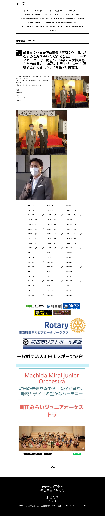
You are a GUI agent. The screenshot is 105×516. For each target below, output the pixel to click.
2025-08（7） (71, 215)
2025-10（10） (33, 215)
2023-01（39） (33, 267)
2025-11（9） (71, 210)
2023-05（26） (71, 257)
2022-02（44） (71, 281)
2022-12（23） (52, 267)
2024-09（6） (52, 234)
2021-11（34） (71, 285)
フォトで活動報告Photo (58, 11)
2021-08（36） (71, 290)
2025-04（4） (33, 224)
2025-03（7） (52, 224)
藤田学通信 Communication (66, 22)
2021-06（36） (52, 295)
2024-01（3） (33, 248)
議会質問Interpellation (29, 18)
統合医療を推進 (77, 26)
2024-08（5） (71, 234)
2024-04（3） (33, 243)
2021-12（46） (52, 285)
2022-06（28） (52, 276)
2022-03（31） (52, 281)
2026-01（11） (33, 210)
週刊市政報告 (51, 26)
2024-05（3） (71, 238)
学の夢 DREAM (34, 22)
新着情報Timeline (41, 11)
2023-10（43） (33, 252)
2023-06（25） (52, 257)
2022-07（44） (33, 276)
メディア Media (64, 26)
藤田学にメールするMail (34, 15)
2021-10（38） (33, 290)
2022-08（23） (71, 271)
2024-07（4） (33, 238)
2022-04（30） (33, 281)
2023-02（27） (71, 262)
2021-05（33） (71, 295)
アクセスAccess (75, 11)
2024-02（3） (71, 243)
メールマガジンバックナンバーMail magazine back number (62, 18)
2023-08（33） (71, 252)
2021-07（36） (33, 295)
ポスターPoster (48, 22)
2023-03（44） (52, 262)
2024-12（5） (52, 229)
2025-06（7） (52, 219)
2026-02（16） (71, 205)
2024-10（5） (33, 234)
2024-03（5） (52, 243)
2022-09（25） (52, 271)
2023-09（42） (52, 252)
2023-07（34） (33, 257)
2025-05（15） (71, 219)
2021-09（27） (52, 290)
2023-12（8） (52, 248)
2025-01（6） (33, 229)
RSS (85, 506)
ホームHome (28, 11)
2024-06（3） (52, 238)
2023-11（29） (71, 248)
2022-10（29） (33, 271)
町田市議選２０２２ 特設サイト (33, 26)
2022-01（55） (33, 285)
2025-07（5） (33, 219)
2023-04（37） (33, 262)
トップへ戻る (52, 467)
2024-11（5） (71, 229)
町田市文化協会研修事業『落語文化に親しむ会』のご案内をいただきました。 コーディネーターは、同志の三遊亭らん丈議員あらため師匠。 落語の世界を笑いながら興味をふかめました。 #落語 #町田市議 (55, 60)
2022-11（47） (71, 267)
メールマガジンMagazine (70, 15)
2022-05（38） (71, 276)
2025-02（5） (71, 224)
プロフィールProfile (52, 15)
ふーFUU (52, 30)
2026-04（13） (33, 205)
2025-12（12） (52, 210)
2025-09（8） (52, 215)
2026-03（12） (52, 205)
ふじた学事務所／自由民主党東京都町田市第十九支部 (42, 506)
